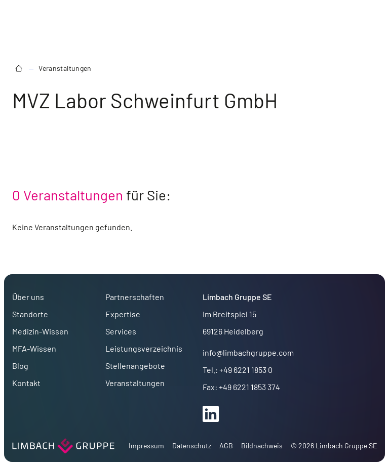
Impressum (146, 445)
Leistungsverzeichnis (143, 348)
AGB (226, 445)
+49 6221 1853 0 (246, 369)
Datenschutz (191, 445)
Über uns (28, 297)
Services (120, 331)
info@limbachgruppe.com (248, 352)
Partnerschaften (134, 297)
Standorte (30, 314)
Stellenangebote (135, 365)
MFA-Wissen (34, 348)
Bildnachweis (262, 445)
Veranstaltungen (64, 68)
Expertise (122, 314)
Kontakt (26, 383)
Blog (20, 365)
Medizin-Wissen (40, 331)
